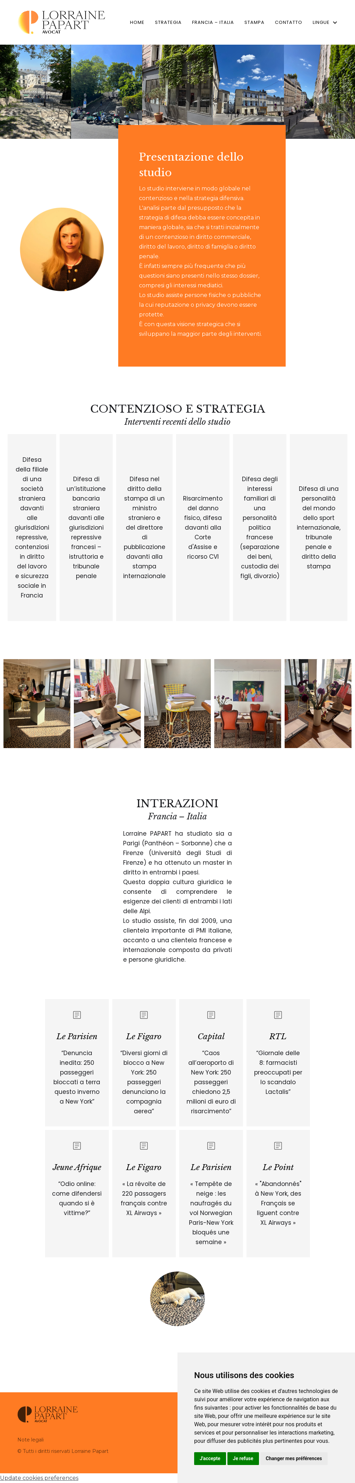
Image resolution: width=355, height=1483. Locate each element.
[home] (61, 22)
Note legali (30, 1440)
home (137, 22)
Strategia (168, 22)
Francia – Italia (213, 22)
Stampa (254, 22)
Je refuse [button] (243, 1458)
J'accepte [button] (210, 1458)
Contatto (288, 22)
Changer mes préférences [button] (294, 1458)
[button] (323, 22)
